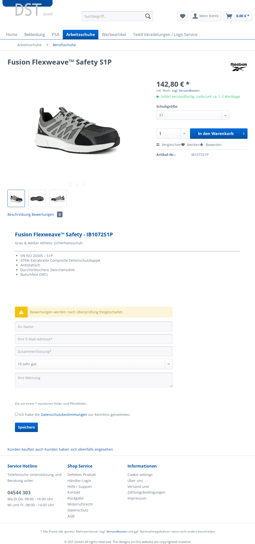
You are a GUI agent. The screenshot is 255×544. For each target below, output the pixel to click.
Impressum (137, 498)
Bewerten (211, 144)
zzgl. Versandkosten (185, 90)
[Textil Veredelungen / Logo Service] (165, 34)
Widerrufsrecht (80, 504)
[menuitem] (117, 18)
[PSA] (56, 34)
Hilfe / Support (79, 486)
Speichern (26, 427)
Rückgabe (75, 498)
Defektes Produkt (81, 474)
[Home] (11, 34)
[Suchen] (148, 16)
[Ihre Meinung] (94, 380)
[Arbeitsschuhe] (80, 34)
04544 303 (19, 492)
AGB (70, 516)
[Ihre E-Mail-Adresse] (94, 339)
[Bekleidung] (35, 34)
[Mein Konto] (205, 16)
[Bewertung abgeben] (94, 364)
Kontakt (73, 492)
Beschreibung (19, 214)
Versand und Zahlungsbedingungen (146, 489)
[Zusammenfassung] (94, 351)
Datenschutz (77, 510)
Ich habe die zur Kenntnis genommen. (74, 414)
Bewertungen (47, 214)
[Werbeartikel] (113, 34)
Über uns (135, 480)
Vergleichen (168, 144)
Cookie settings (140, 474)
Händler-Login (79, 480)
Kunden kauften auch (25, 449)
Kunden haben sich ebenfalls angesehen (79, 449)
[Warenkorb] (238, 16)
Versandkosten (116, 531)
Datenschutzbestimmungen (64, 414)
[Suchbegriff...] (117, 16)
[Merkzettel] (182, 16)
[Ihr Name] (94, 326)
